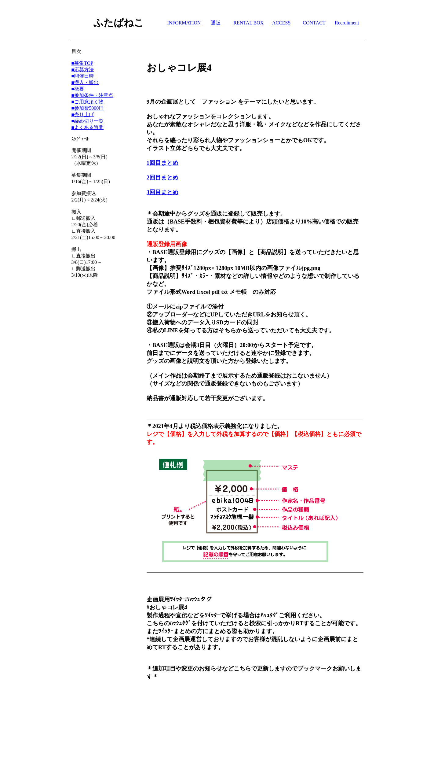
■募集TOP (82, 63)
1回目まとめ (162, 163)
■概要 (77, 88)
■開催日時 (82, 76)
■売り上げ (82, 114)
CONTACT (314, 22)
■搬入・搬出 (85, 82)
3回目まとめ (162, 192)
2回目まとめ (162, 177)
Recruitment (347, 22)
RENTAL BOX (248, 22)
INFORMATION (184, 22)
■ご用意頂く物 (87, 101)
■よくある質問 (87, 127)
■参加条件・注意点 (92, 95)
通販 (216, 22)
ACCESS (281, 22)
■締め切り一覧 (87, 121)
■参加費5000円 (87, 108)
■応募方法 (82, 69)
